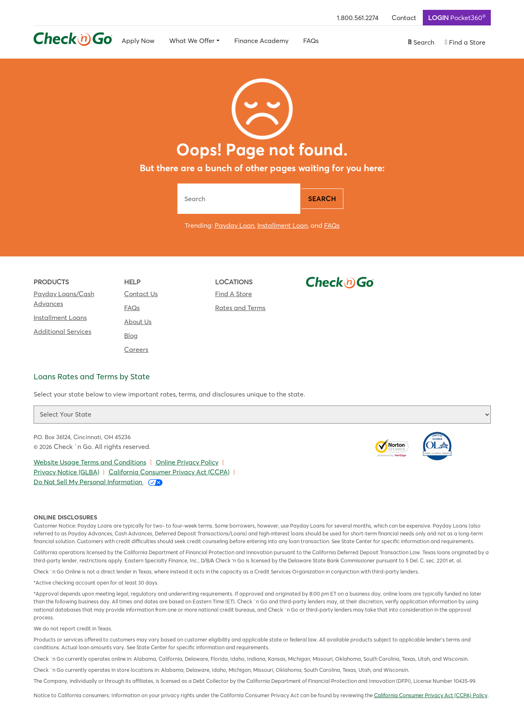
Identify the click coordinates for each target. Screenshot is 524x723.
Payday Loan (234, 225)
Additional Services (62, 331)
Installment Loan (282, 225)
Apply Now (138, 40)
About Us (138, 321)
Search (322, 199)
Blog (131, 335)
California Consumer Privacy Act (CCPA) (169, 472)
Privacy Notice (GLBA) (66, 472)
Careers (136, 349)
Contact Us (141, 294)
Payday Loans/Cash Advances (64, 299)
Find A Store (233, 294)
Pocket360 (456, 17)
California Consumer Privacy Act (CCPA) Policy (431, 695)
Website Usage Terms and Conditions (90, 462)
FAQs (311, 40)
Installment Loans (60, 317)
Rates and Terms (240, 308)
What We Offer (192, 40)
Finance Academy (261, 40)
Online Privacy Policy (187, 462)
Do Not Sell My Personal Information (98, 482)
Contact (404, 18)
